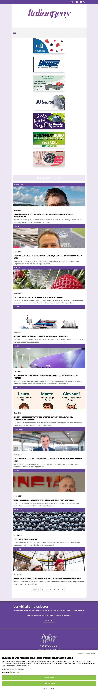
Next (63, 589)
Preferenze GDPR (49, 689)
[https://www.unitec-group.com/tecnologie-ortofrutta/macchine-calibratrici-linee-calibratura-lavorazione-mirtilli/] (49, 66)
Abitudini (17, 388)
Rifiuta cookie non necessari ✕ (86, 654)
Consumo (17, 549)
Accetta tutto (49, 678)
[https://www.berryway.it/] (49, 122)
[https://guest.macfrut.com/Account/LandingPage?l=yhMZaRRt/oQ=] (49, 141)
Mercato (17, 268)
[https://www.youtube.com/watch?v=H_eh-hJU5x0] (49, 103)
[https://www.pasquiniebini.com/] (49, 84)
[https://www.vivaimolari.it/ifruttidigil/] (49, 160)
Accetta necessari (49, 683)
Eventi (16, 226)
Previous (36, 589)
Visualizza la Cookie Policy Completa (13, 669)
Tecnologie (18, 429)
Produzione (18, 185)
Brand (16, 307)
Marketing (18, 510)
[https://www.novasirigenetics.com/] (49, 47)
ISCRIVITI (49, 620)
